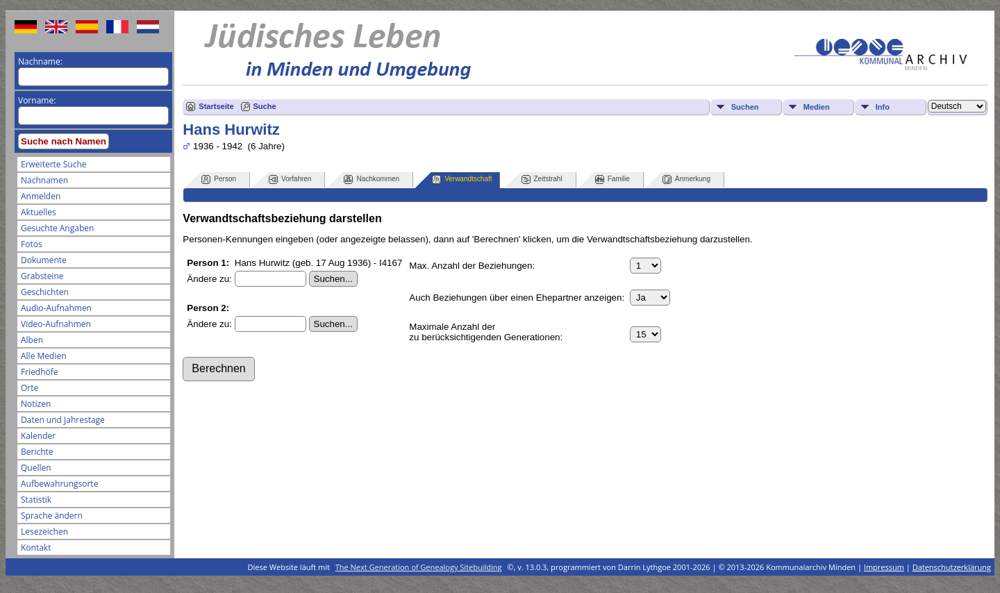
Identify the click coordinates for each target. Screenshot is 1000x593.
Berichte (37, 452)
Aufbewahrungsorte (59, 484)
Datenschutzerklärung (951, 567)
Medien (816, 107)
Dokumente (44, 260)
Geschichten (45, 292)
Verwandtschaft (462, 179)
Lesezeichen (44, 531)
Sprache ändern (52, 515)
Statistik (36, 500)
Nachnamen (44, 180)
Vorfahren (290, 179)
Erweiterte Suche (53, 164)
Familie (612, 179)
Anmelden (40, 196)
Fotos (31, 244)
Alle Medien (44, 356)
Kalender (38, 436)
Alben (32, 340)
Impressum (884, 567)
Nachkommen (371, 179)
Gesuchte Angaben (57, 228)
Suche (264, 106)
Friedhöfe (39, 372)
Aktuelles (38, 212)
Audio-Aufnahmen (56, 308)
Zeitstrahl (542, 179)
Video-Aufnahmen (56, 324)
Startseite (216, 106)
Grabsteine (42, 276)
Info (883, 107)
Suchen (745, 107)
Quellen (36, 468)
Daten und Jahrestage (63, 420)
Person (218, 179)
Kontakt (36, 547)
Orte (29, 388)
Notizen (36, 404)
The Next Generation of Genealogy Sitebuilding (418, 567)
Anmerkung (686, 179)
